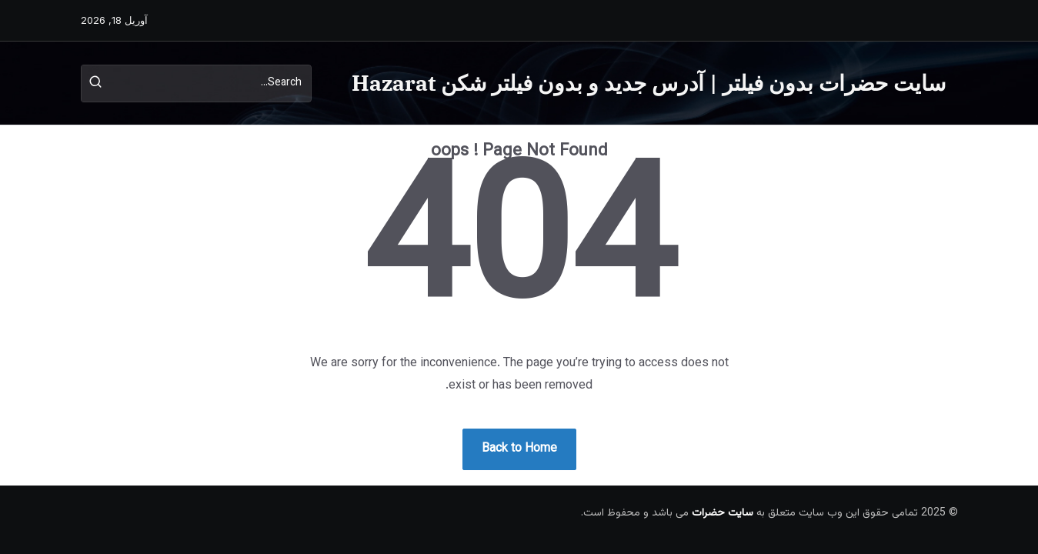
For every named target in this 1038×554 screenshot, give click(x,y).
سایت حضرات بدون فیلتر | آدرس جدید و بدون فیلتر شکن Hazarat (649, 82)
